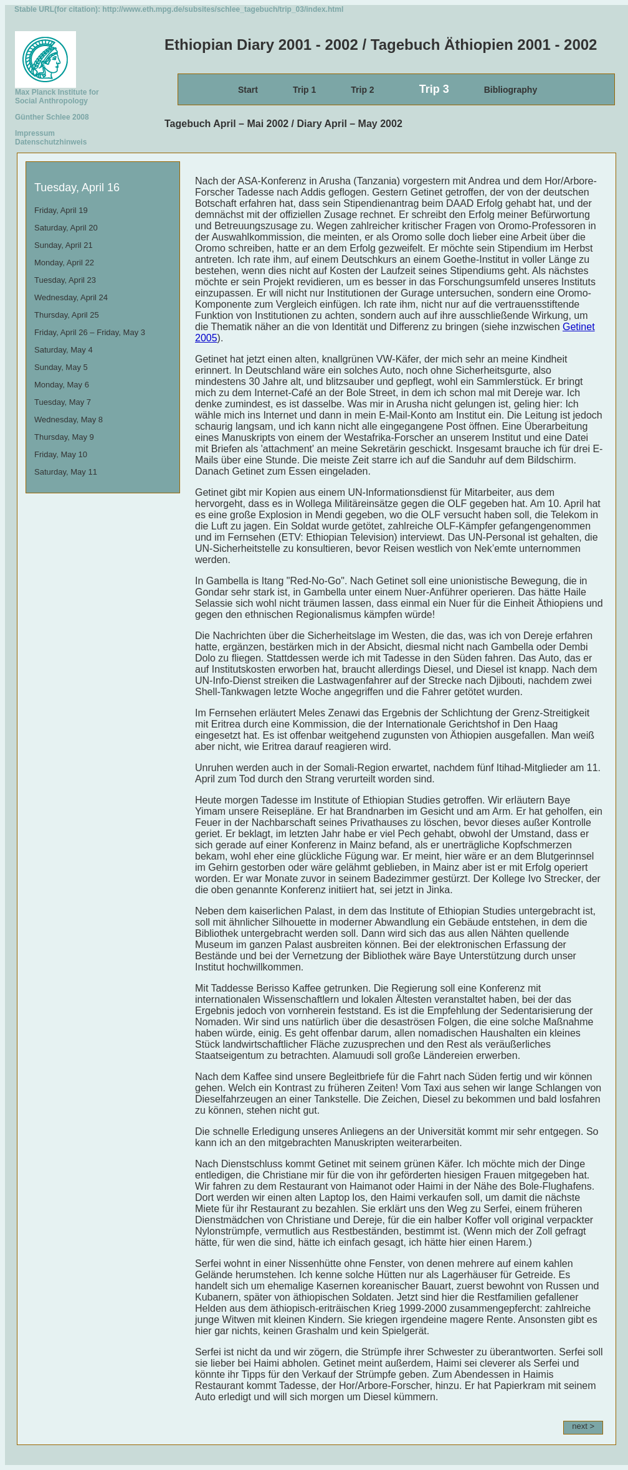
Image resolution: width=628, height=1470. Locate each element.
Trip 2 (362, 90)
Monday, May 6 (61, 384)
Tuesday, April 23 (65, 280)
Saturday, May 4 (63, 349)
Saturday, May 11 (65, 472)
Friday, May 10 (60, 454)
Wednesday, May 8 (68, 419)
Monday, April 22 (64, 262)
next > (583, 1426)
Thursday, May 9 (64, 437)
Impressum (35, 133)
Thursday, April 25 (66, 315)
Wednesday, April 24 (71, 297)
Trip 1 (304, 90)
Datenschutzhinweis (51, 142)
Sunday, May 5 (61, 367)
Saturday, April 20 (66, 227)
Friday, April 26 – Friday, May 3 (89, 332)
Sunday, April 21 (63, 245)
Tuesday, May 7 (62, 402)
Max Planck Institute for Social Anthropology (57, 93)
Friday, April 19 (61, 210)
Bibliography (511, 90)
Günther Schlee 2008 (52, 117)
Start (248, 90)
